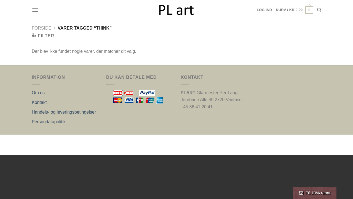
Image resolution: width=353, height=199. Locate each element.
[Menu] (35, 10)
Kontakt (39, 102)
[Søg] (319, 10)
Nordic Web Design (87, 140)
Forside (41, 28)
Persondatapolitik (49, 121)
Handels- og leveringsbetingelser (64, 112)
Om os (38, 92)
